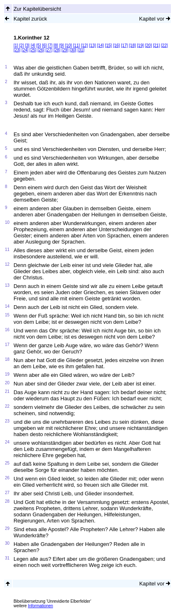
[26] (40, 50)
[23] (17, 50)
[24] (24, 50)
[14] (100, 45)
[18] (132, 45)
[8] (55, 45)
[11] (76, 45)
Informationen (40, 606)
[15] (108, 45)
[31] (81, 50)
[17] (124, 45)
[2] (21, 45)
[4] (33, 45)
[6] (44, 45)
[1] (16, 45)
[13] (92, 45)
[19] (140, 45)
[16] (116, 45)
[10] (68, 45)
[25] (33, 50)
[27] (49, 50)
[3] (27, 45)
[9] (61, 45)
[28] (56, 50)
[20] (148, 45)
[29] (65, 50)
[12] (84, 45)
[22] (164, 45)
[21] (156, 45)
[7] (50, 45)
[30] (72, 50)
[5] (39, 45)
